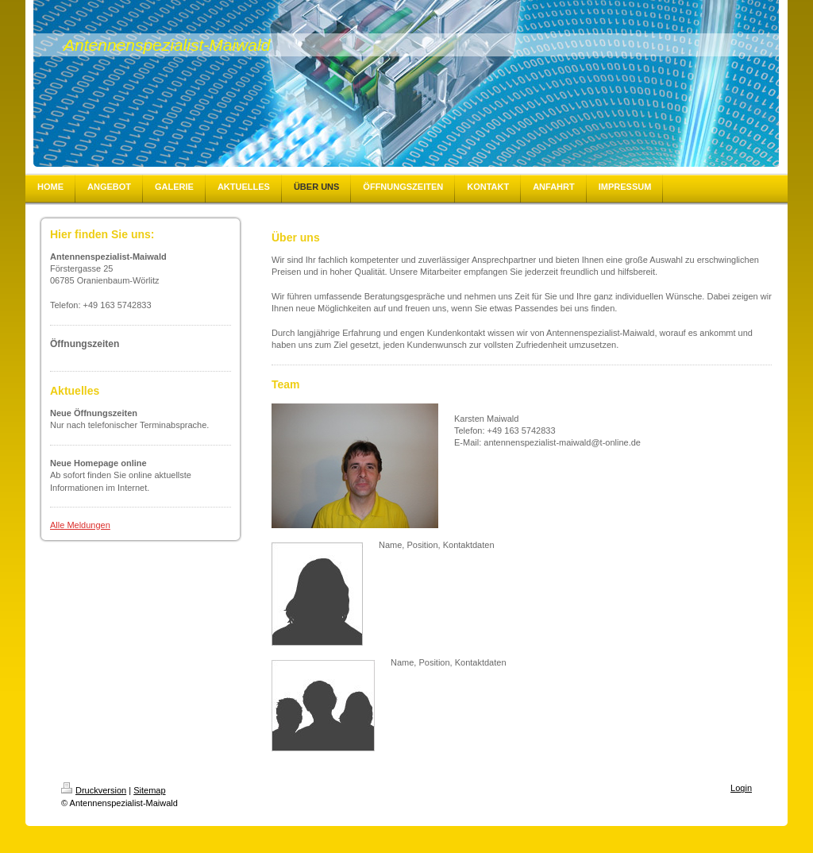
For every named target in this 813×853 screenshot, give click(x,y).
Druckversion (93, 790)
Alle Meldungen (80, 525)
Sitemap (149, 790)
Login (741, 788)
